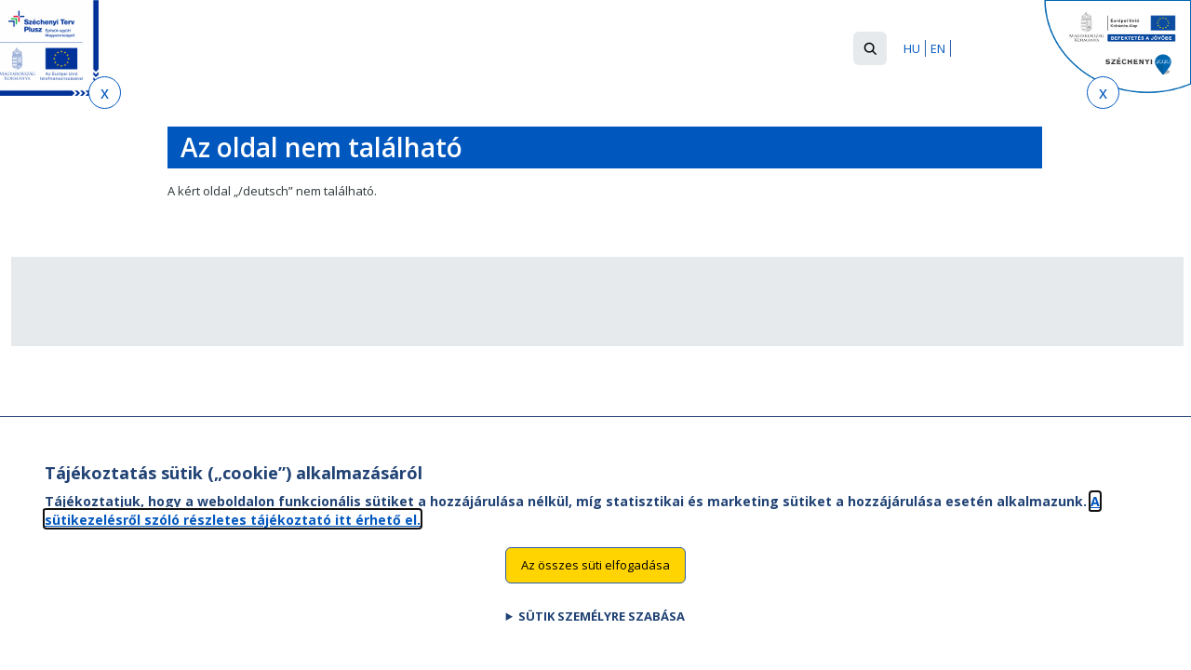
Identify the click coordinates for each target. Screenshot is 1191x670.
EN (937, 48)
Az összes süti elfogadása (595, 584)
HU (911, 48)
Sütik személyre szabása (601, 635)
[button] (870, 48)
